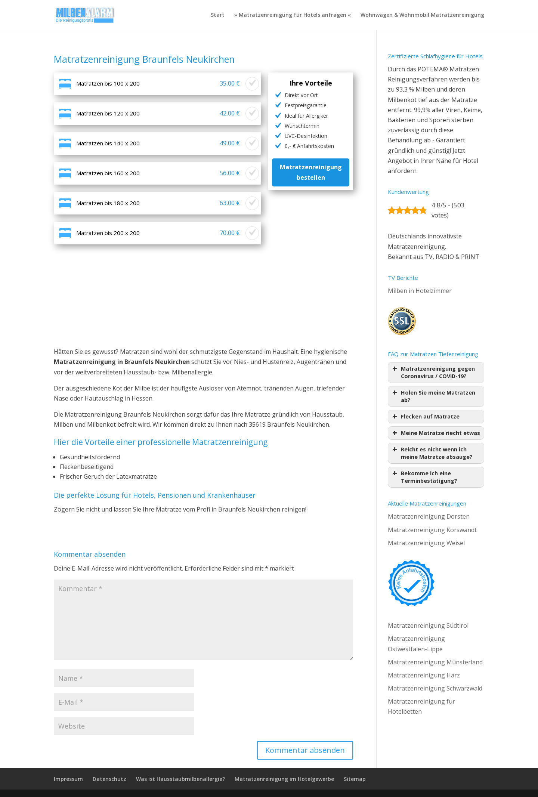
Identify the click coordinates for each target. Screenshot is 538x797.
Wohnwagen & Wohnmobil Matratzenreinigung (422, 15)
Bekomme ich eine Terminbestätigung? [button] (424, 477)
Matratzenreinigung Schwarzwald (435, 688)
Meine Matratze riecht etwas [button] (435, 433)
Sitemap (355, 778)
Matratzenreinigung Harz (424, 675)
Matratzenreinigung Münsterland (435, 662)
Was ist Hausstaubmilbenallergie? (180, 778)
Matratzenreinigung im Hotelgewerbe (284, 778)
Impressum (68, 778)
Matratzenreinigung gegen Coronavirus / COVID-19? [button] (433, 372)
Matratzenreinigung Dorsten (429, 516)
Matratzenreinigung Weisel (426, 543)
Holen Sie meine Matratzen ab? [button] (433, 396)
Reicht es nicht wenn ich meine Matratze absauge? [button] (432, 453)
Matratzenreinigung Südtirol (428, 625)
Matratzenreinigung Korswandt (432, 530)
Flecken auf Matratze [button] (425, 416)
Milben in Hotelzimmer (420, 291)
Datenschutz (109, 778)
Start (218, 15)
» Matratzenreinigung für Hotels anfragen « (292, 15)
